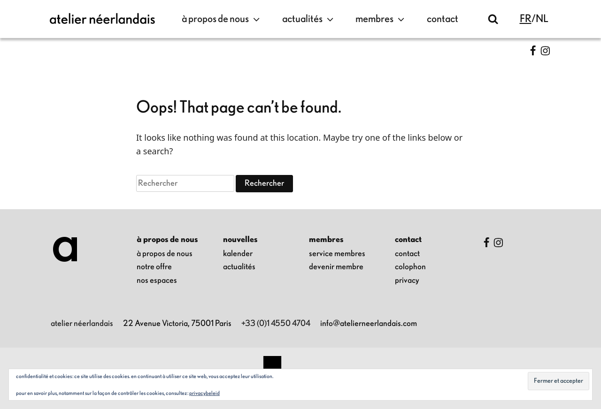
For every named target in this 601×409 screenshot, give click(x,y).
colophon (410, 267)
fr (526, 19)
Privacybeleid (204, 393)
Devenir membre (336, 267)
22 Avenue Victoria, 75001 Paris (177, 323)
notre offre (154, 267)
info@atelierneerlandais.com (368, 323)
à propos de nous (222, 19)
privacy (407, 280)
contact (442, 19)
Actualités (309, 19)
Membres (381, 19)
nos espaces (157, 280)
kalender (238, 254)
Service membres (337, 254)
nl (542, 19)
